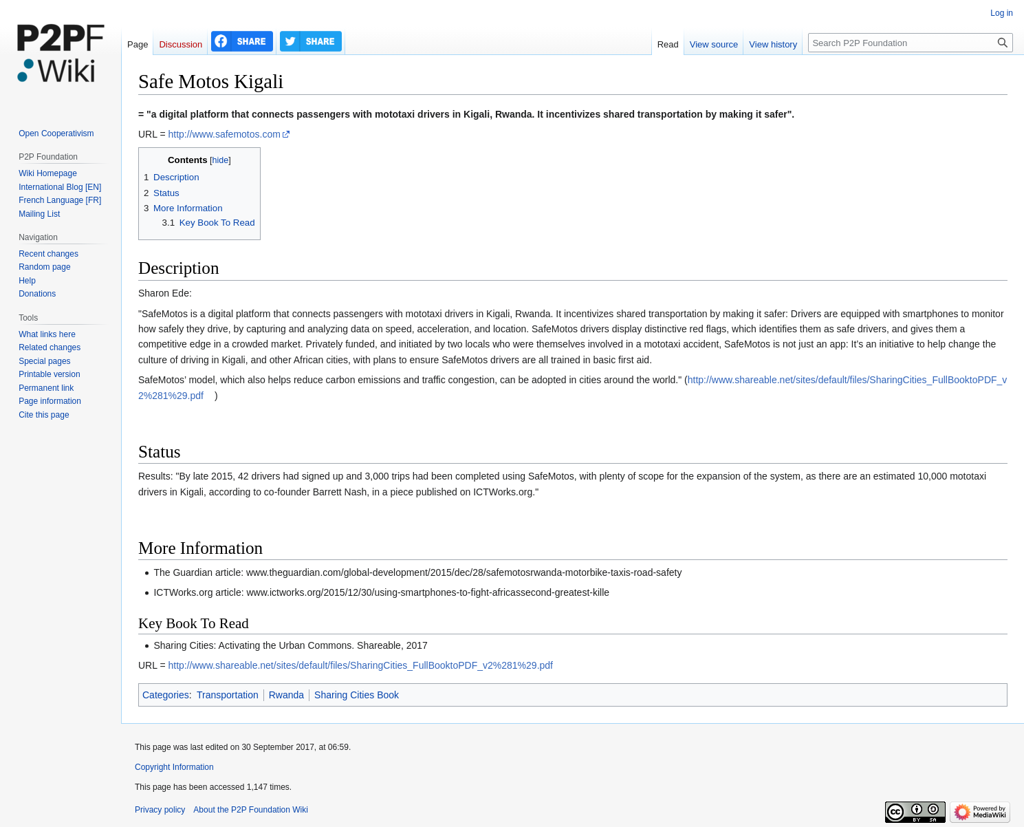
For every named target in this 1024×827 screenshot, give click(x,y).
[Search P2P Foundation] (910, 42)
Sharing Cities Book (356, 694)
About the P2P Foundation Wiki (250, 810)
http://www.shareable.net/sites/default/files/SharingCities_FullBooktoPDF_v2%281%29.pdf (360, 665)
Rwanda (286, 694)
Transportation (228, 694)
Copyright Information (174, 767)
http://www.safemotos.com (224, 134)
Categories (165, 694)
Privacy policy (160, 810)
